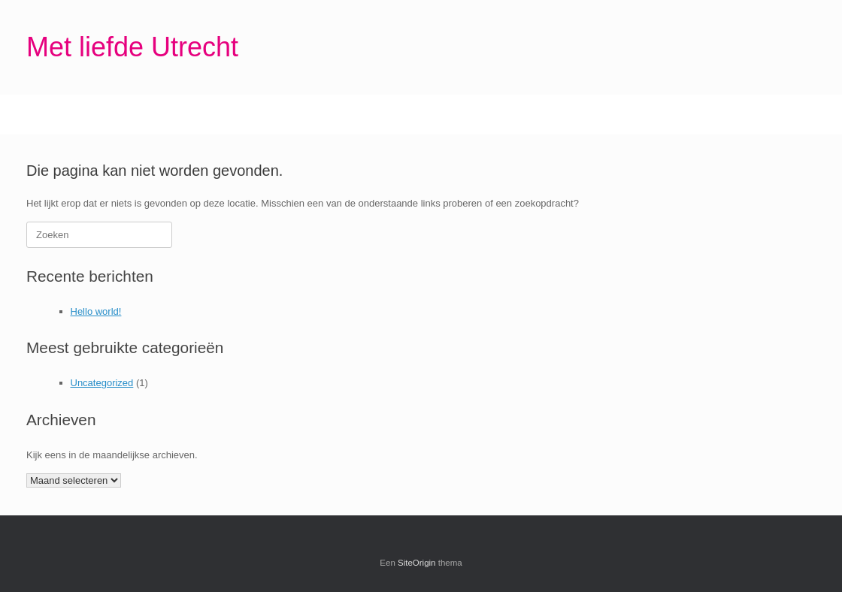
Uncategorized (102, 382)
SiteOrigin (417, 562)
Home (54, 114)
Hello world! (96, 311)
